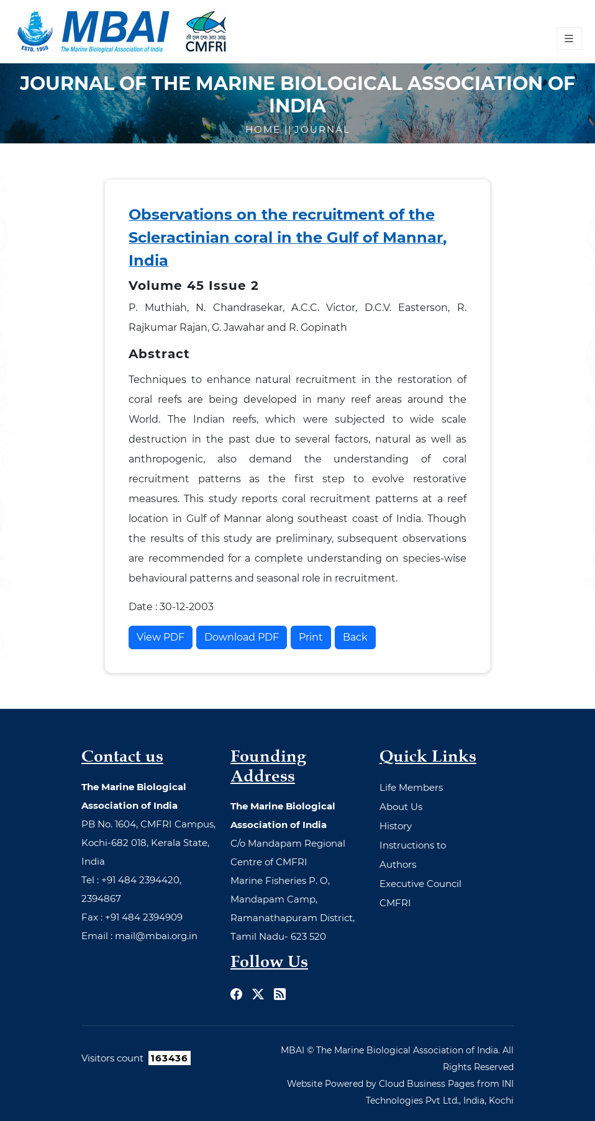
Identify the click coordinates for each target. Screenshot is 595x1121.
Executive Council (420, 883)
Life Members (411, 787)
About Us (400, 807)
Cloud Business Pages (427, 1083)
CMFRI (395, 903)
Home (264, 129)
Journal (322, 129)
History (395, 826)
